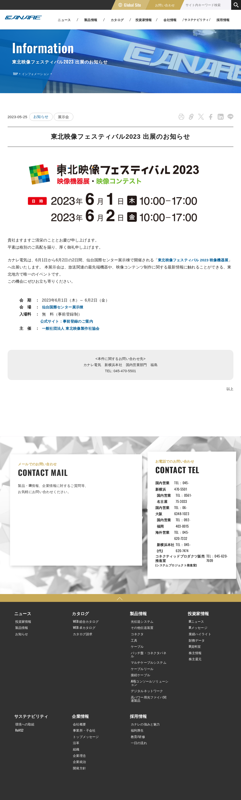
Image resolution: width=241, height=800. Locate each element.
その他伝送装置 (143, 585)
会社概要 (80, 684)
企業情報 (80, 677)
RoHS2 (19, 690)
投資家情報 (24, 579)
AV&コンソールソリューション (149, 643)
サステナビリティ (30, 677)
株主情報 (196, 610)
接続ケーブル (141, 636)
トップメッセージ (87, 696)
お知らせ (41, 117)
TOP (15, 74)
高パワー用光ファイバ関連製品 (148, 659)
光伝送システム (143, 579)
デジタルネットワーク (148, 651)
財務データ (197, 598)
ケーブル (138, 604)
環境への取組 (25, 684)
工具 (134, 598)
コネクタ (138, 592)
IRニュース (197, 579)
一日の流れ (139, 703)
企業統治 (80, 721)
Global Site (132, 5)
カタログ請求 (83, 592)
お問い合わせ (165, 4)
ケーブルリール (143, 629)
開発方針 (80, 727)
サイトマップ (77, 789)
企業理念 (80, 715)
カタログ (80, 572)
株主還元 (196, 616)
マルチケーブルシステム (148, 621)
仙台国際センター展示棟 (64, 307)
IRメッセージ (199, 585)
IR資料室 (195, 604)
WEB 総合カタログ (87, 579)
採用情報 (223, 19)
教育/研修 (138, 696)
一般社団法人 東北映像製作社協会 (72, 328)
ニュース (22, 572)
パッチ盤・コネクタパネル (148, 612)
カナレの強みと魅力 (146, 684)
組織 (76, 709)
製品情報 (22, 585)
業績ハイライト (201, 592)
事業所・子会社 (85, 690)
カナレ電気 (22, 19)
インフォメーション (35, 74)
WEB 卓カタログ (85, 585)
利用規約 (46, 789)
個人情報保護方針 (12, 789)
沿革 (76, 703)
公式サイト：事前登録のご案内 (68, 321)
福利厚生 (138, 690)
